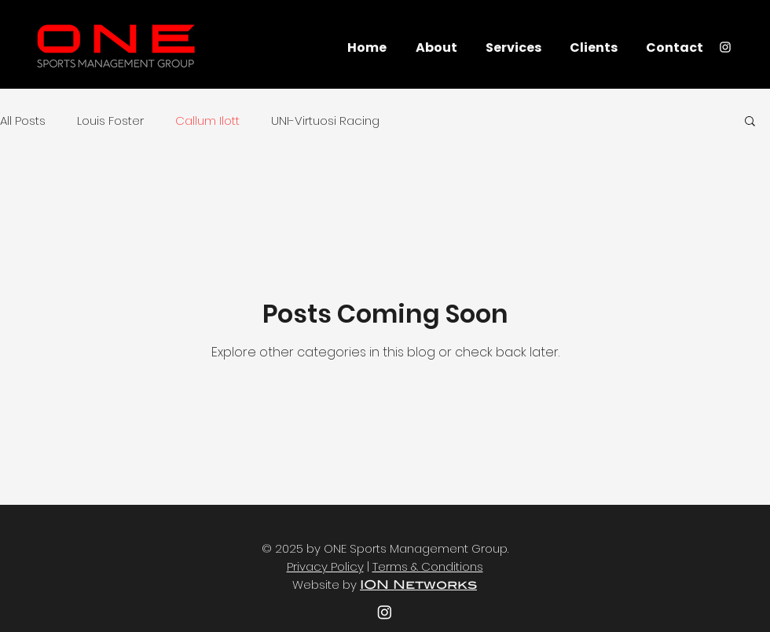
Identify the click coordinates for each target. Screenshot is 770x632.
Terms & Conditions (427, 566)
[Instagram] (725, 47)
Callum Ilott (207, 120)
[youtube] (385, 612)
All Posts (23, 120)
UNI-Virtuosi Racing (325, 120)
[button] (749, 122)
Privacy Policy (325, 566)
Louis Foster (110, 120)
